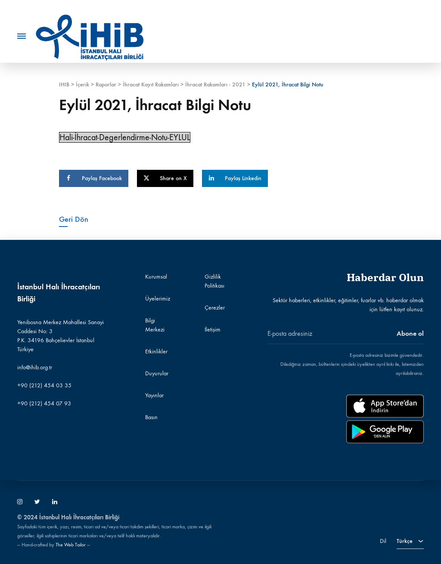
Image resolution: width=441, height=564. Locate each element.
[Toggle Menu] (21, 36)
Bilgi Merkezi (155, 325)
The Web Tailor (71, 545)
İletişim (212, 329)
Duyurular (156, 373)
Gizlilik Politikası (214, 281)
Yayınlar (154, 395)
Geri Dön (73, 219)
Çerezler (215, 307)
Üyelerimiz (157, 298)
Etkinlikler (156, 351)
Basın (151, 417)
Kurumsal (156, 276)
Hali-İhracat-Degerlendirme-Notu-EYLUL (124, 137)
